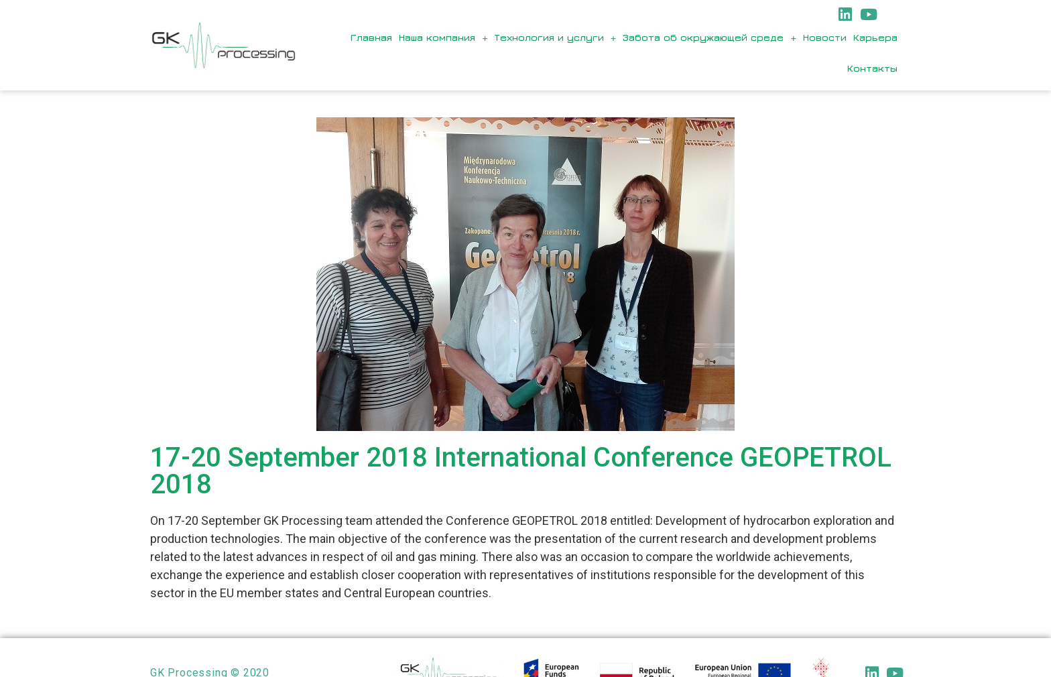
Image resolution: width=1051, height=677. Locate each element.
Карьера (875, 37)
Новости (825, 37)
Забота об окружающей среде (709, 38)
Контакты (872, 68)
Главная (371, 37)
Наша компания (443, 38)
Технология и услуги (556, 38)
